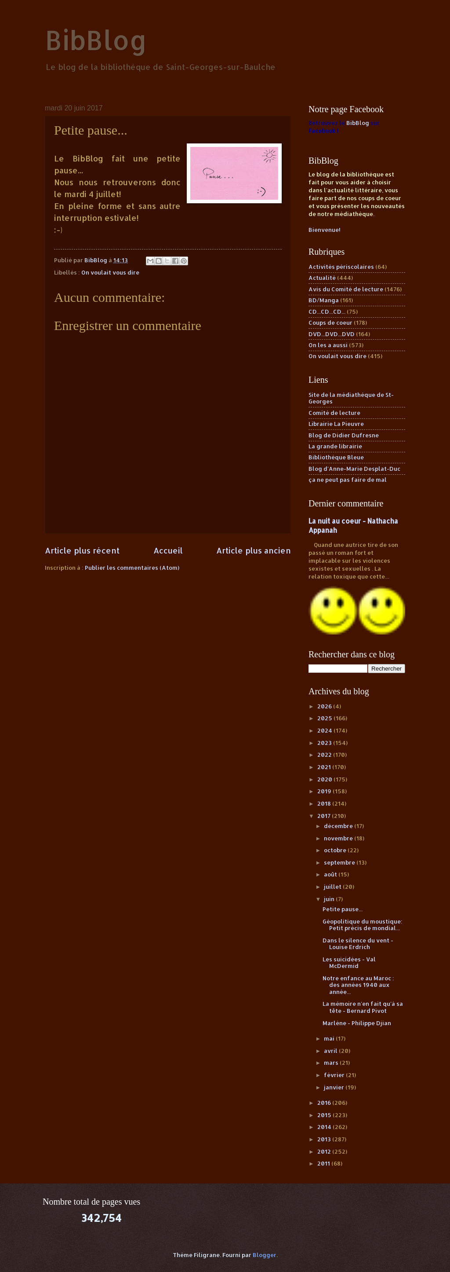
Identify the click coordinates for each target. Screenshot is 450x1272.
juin (330, 898)
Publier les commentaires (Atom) (132, 567)
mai (330, 1038)
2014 (325, 1126)
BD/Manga (323, 300)
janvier (334, 1087)
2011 (324, 1163)
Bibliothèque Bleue (336, 457)
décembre (339, 825)
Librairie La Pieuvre (336, 423)
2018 (324, 803)
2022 (325, 754)
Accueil (168, 550)
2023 (325, 742)
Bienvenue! (324, 229)
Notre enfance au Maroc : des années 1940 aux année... (358, 985)
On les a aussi (328, 344)
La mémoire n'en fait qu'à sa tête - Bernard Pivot (363, 1007)
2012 (324, 1151)
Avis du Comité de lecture (345, 289)
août (331, 874)
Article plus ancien (253, 550)
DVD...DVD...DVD (331, 333)
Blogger (264, 1254)
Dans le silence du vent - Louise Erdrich (358, 943)
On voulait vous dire (110, 272)
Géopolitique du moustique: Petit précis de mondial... (363, 924)
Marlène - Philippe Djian (357, 1022)
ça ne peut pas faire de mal (347, 479)
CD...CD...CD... (326, 311)
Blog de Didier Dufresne (343, 435)
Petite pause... (343, 909)
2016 (324, 1102)
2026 (325, 706)
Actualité (322, 277)
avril (331, 1050)
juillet (333, 886)
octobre (336, 850)
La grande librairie (335, 446)
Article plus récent (82, 550)
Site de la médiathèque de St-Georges (351, 398)
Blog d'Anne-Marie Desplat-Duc (354, 468)
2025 (325, 718)
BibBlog (96, 40)
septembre (340, 862)
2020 (325, 779)
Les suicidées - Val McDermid (349, 962)
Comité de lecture (334, 412)
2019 (325, 791)
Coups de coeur (330, 322)
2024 (325, 730)
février (335, 1074)
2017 (324, 815)
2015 (325, 1114)
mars (332, 1062)
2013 (324, 1139)
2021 (324, 766)
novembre (339, 838)
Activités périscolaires (341, 266)
